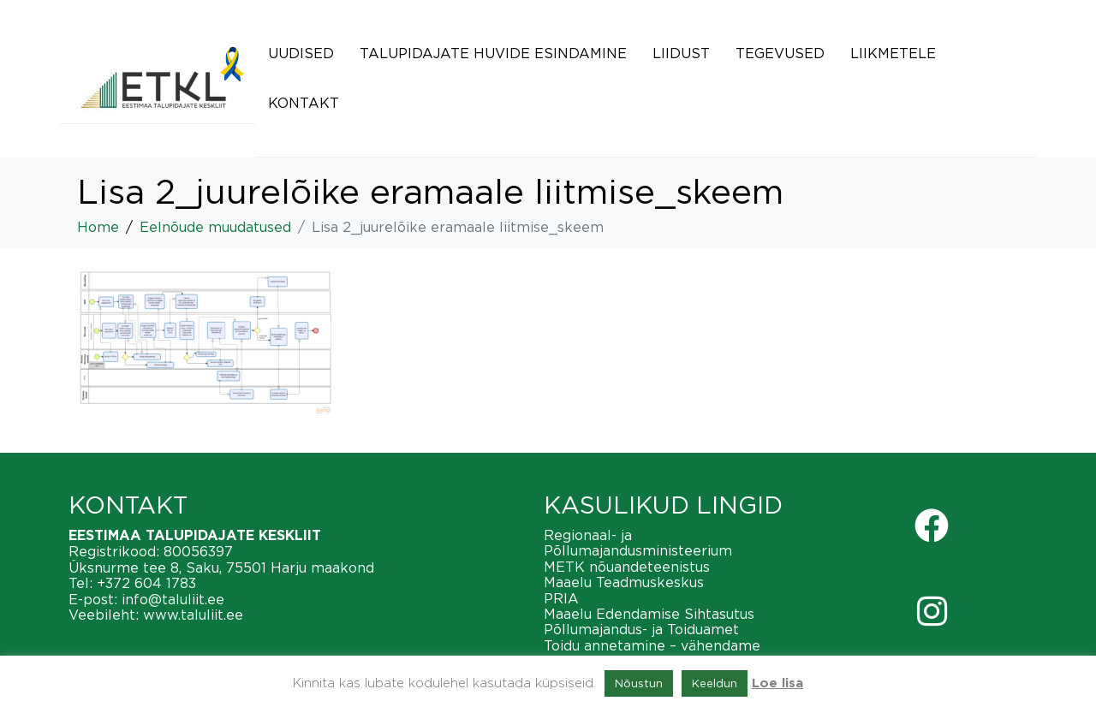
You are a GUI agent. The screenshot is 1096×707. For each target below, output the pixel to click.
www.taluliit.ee (193, 614)
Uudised (301, 53)
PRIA (561, 598)
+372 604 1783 (146, 583)
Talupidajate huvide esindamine (493, 53)
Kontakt (303, 102)
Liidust (681, 53)
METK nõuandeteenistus (627, 566)
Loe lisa (777, 683)
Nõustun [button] (639, 683)
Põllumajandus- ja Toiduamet (641, 629)
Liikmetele (893, 53)
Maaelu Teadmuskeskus (624, 582)
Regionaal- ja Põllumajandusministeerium (638, 542)
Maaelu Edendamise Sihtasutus (649, 613)
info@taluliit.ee (173, 599)
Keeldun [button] (714, 683)
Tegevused (780, 53)
